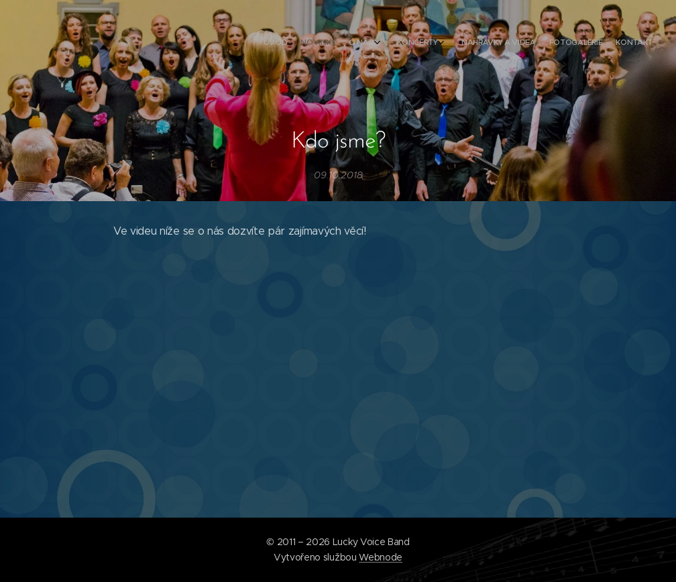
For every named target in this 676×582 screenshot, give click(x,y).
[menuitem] (554, 43)
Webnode (380, 557)
